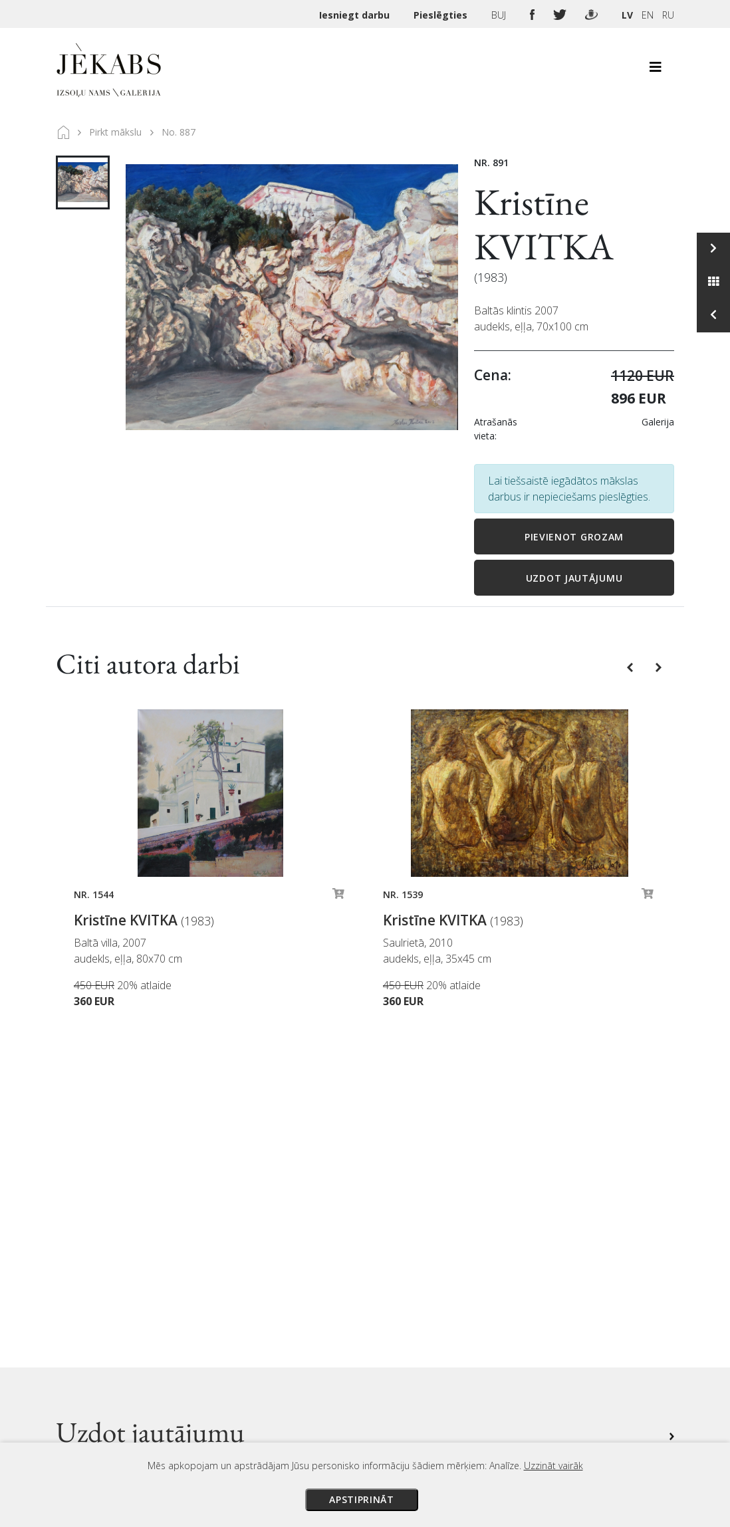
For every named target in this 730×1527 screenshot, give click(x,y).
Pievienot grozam (574, 536)
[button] (631, 666)
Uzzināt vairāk (553, 1465)
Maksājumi (453, 1291)
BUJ (500, 15)
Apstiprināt (361, 1499)
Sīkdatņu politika (465, 1366)
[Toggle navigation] (655, 70)
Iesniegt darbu (355, 15)
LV (627, 15)
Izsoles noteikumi (469, 1273)
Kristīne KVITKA (544, 224)
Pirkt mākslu (115, 132)
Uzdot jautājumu (574, 578)
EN (648, 15)
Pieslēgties (442, 15)
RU (668, 15)
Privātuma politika (469, 1347)
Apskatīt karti (216, 1322)
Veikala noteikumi (468, 1329)
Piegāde (447, 1310)
